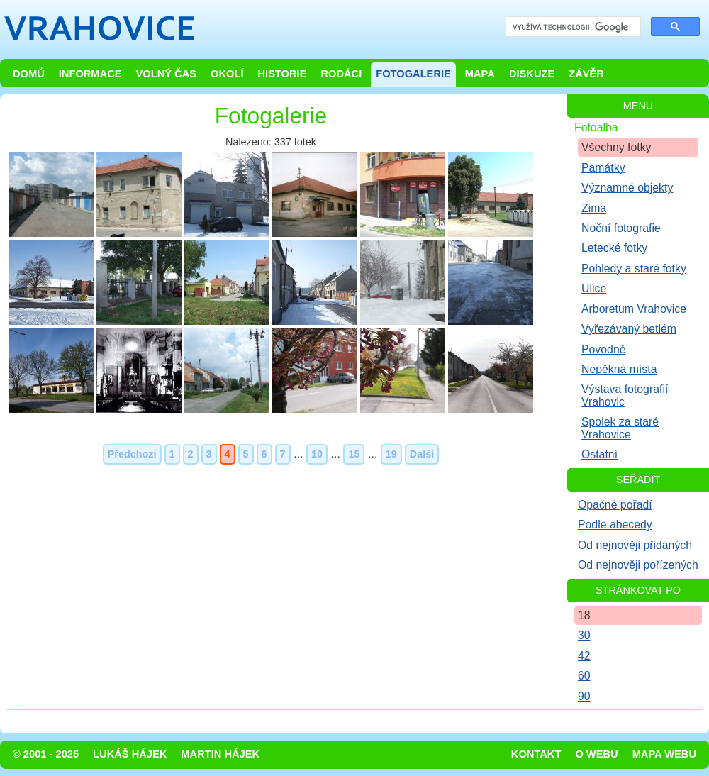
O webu (596, 754)
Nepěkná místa (619, 369)
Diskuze (531, 73)
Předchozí (132, 454)
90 (584, 696)
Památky (603, 168)
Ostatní (599, 454)
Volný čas (166, 73)
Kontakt (536, 754)
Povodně (603, 349)
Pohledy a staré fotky (633, 268)
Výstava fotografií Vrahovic (624, 395)
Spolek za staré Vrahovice (620, 428)
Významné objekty (627, 188)
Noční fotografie (621, 228)
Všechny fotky (616, 147)
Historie (281, 73)
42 (584, 656)
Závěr (586, 73)
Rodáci (341, 73)
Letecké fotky (614, 248)
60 (584, 676)
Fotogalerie (413, 73)
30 (584, 635)
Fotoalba (596, 127)
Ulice (593, 288)
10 (317, 454)
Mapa (480, 73)
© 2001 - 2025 (46, 754)
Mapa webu (664, 754)
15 (353, 454)
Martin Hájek (220, 754)
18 (584, 615)
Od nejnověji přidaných (635, 545)
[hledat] (572, 27)
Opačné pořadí (615, 505)
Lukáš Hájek (130, 754)
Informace (90, 73)
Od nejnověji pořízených (638, 565)
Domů (29, 73)
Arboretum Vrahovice (633, 309)
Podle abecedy (615, 525)
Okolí (227, 73)
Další (422, 454)
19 (391, 454)
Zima (593, 208)
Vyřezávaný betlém (628, 329)
